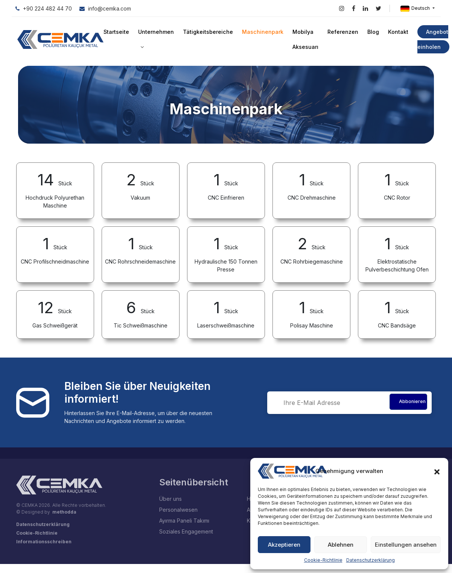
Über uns (170, 499)
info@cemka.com (105, 8)
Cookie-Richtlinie (323, 560)
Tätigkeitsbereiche (208, 32)
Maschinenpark (262, 32)
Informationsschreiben (44, 541)
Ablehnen (340, 544)
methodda (64, 512)
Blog (372, 32)
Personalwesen (178, 509)
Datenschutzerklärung (370, 560)
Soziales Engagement (186, 531)
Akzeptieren (284, 544)
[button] (437, 471)
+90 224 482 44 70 (43, 8)
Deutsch (415, 8)
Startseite (116, 32)
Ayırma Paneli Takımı (184, 520)
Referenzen (342, 32)
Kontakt (397, 32)
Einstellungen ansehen (406, 544)
